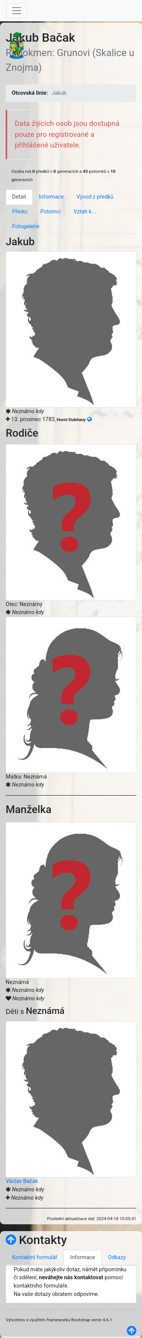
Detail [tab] (19, 197)
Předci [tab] (20, 211)
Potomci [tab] (51, 211)
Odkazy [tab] (117, 1257)
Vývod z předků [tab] (94, 197)
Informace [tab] (51, 197)
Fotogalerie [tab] (25, 226)
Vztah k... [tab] (84, 211)
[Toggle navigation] (16, 10)
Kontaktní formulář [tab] (34, 1257)
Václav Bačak (22, 1181)
